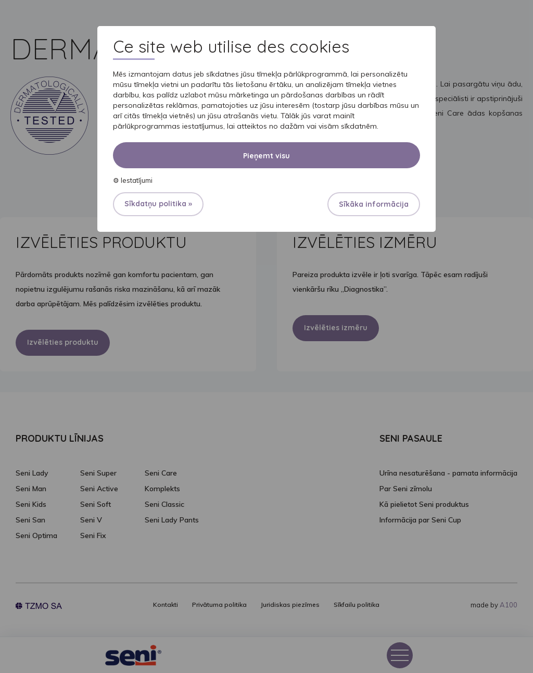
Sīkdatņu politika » (158, 203)
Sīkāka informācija (374, 204)
